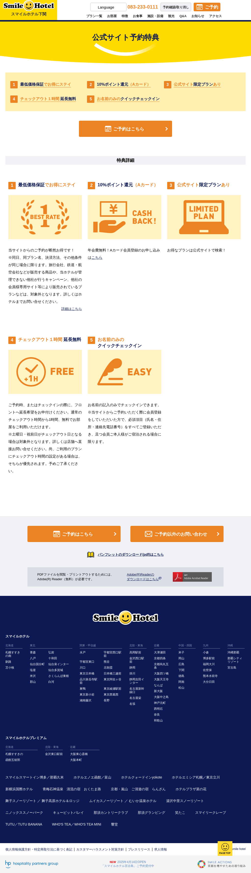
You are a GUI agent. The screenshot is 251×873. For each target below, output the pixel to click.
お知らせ (197, 16)
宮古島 (231, 667)
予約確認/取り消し (176, 7)
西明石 (158, 708)
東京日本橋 (87, 673)
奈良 (157, 714)
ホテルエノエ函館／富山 (92, 777)
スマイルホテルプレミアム (26, 738)
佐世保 (207, 670)
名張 (132, 704)
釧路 (8, 661)
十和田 (52, 658)
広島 (181, 664)
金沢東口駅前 (54, 754)
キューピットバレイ (68, 812)
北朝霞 (108, 667)
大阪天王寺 (161, 679)
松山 (181, 687)
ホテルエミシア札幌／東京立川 (196, 777)
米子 (181, 652)
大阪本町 (76, 760)
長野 (107, 700)
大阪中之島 (161, 697)
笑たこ (180, 812)
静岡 (132, 667)
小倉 (206, 652)
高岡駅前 (135, 652)
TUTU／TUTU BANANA (23, 824)
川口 (83, 667)
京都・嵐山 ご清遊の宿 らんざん (138, 789)
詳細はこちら (71, 309)
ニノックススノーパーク (24, 812)
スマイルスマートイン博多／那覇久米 (34, 777)
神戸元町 (160, 703)
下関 (181, 670)
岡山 (181, 658)
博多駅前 (209, 658)
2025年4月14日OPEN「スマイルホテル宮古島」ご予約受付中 (127, 864)
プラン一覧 (94, 16)
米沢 (33, 676)
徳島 (181, 676)
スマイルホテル (17, 636)
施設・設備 (155, 16)
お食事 (137, 16)
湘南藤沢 (85, 700)
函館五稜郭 (12, 760)
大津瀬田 (160, 652)
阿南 (181, 682)
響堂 (114, 824)
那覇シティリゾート (234, 660)
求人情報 (160, 849)
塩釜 (33, 670)
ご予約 (211, 7)
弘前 (51, 652)
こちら (96, 257)
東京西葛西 (111, 694)
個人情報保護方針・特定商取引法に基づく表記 (38, 849)
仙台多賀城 (55, 670)
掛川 (132, 673)
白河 (51, 682)
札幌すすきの (14, 754)
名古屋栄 (135, 698)
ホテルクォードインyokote (141, 777)
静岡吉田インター (136, 681)
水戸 (83, 652)
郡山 (33, 682)
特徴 (125, 16)
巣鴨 (83, 688)
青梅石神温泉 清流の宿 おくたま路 (72, 789)
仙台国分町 (37, 664)
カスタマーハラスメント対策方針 (100, 849)
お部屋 (112, 16)
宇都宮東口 (87, 661)
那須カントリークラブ (111, 812)
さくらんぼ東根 (58, 676)
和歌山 (158, 720)
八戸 (33, 658)
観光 (171, 16)
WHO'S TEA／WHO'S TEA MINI (76, 824)
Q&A (183, 16)
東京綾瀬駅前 (112, 688)
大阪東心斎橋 (79, 754)
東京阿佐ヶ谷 (112, 679)
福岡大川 (209, 664)
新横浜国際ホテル (19, 789)
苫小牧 (9, 667)
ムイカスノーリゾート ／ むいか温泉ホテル (122, 801)
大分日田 (209, 682)
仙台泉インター (58, 664)
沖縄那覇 (233, 652)
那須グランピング (151, 812)
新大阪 (158, 691)
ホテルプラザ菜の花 (191, 789)
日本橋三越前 (112, 673)
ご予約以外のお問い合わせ (183, 534)
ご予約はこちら (137, 129)
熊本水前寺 (210, 676)
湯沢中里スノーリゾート (185, 801)
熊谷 (107, 661)
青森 (33, 652)
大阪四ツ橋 (161, 673)
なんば (158, 685)
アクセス (215, 16)
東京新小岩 (87, 694)
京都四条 (160, 658)
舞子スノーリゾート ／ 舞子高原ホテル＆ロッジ (42, 801)
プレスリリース (139, 849)
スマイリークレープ (210, 812)
